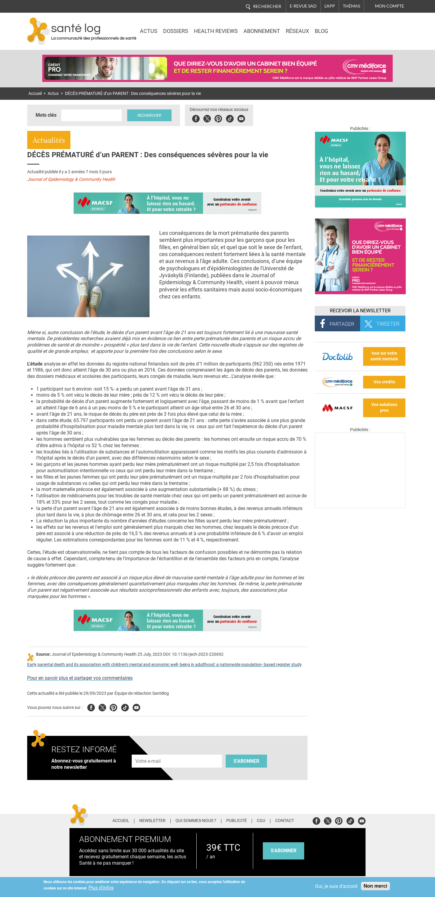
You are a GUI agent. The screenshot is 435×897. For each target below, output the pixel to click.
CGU (261, 821)
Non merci (375, 886)
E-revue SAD (303, 6)
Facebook (196, 118)
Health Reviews (216, 31)
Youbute (241, 118)
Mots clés (46, 115)
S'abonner (246, 761)
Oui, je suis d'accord (336, 886)
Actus (148, 31)
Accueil (35, 93)
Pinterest (218, 118)
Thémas (351, 6)
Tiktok (230, 118)
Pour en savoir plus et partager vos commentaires (80, 678)
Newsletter (152, 821)
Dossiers (175, 31)
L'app (329, 6)
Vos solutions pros (384, 407)
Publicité (236, 821)
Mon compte (389, 6)
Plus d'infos (101, 888)
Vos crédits (384, 382)
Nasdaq (355, 27)
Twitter (207, 118)
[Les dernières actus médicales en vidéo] (360, 506)
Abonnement (261, 31)
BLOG (321, 31)
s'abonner (283, 850)
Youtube (136, 707)
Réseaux (297, 31)
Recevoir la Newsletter (360, 311)
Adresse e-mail (148, 751)
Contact (284, 821)
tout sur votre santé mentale (384, 356)
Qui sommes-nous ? (196, 821)
